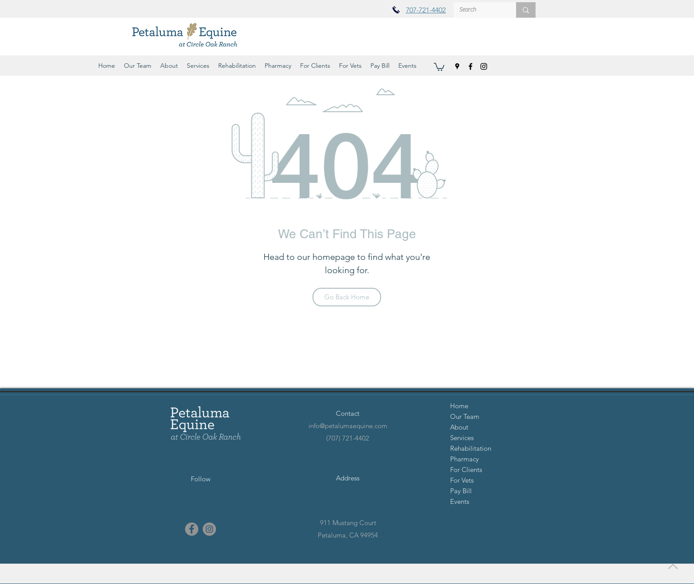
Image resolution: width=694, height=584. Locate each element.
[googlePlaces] (457, 66)
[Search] (478, 10)
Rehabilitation (470, 448)
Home (459, 406)
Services (462, 437)
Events (459, 501)
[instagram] (483, 66)
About (459, 427)
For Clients (466, 469)
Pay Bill (461, 491)
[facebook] (470, 66)
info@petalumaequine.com (347, 426)
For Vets (462, 480)
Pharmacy (464, 459)
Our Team (464, 416)
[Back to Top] (672, 566)
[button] (138, 65)
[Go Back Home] (346, 297)
